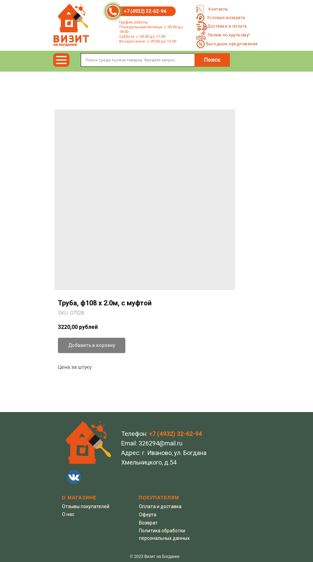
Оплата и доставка (160, 506)
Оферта (147, 514)
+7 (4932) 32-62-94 (145, 11)
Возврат (148, 523)
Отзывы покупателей (85, 506)
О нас (68, 514)
